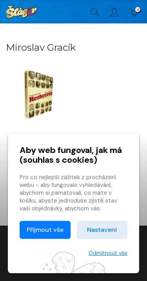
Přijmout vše (45, 230)
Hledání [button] (95, 12)
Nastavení (102, 230)
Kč (135, 12)
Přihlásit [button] (114, 12)
